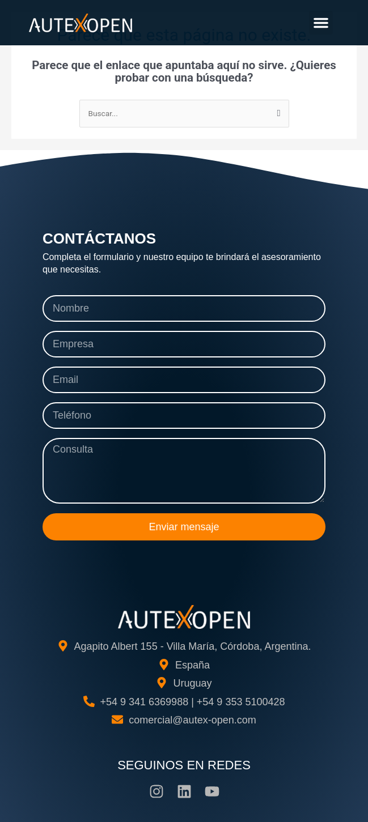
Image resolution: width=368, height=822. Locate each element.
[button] (321, 23)
